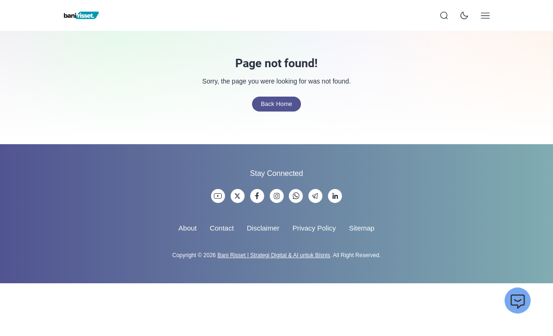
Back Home (276, 103)
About (187, 228)
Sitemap (362, 228)
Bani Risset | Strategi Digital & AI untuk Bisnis (274, 255)
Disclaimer (263, 228)
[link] (218, 196)
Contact (222, 228)
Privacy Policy (314, 228)
